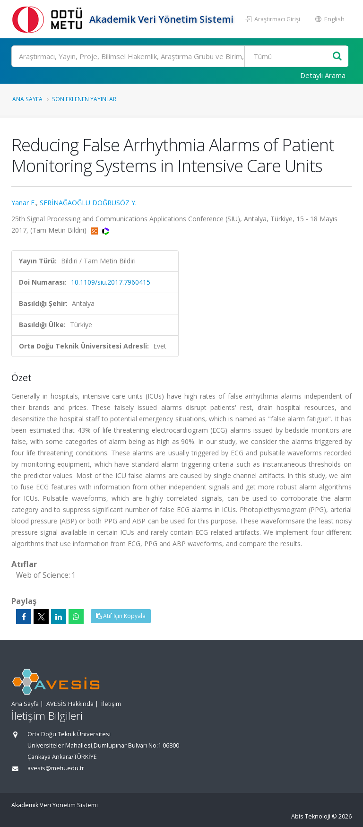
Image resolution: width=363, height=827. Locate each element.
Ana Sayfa (27, 99)
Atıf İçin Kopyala (121, 616)
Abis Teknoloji (310, 816)
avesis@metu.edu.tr (55, 768)
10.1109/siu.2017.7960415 (110, 282)
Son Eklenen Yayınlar (84, 99)
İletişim (111, 704)
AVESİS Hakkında (70, 704)
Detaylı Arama (323, 75)
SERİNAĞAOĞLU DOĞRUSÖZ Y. (88, 202)
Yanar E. (23, 202)
